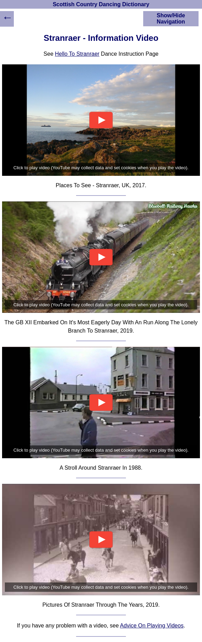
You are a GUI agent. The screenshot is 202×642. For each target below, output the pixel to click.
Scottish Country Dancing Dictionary (101, 4)
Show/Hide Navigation (171, 18)
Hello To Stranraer (77, 54)
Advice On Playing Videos (152, 626)
